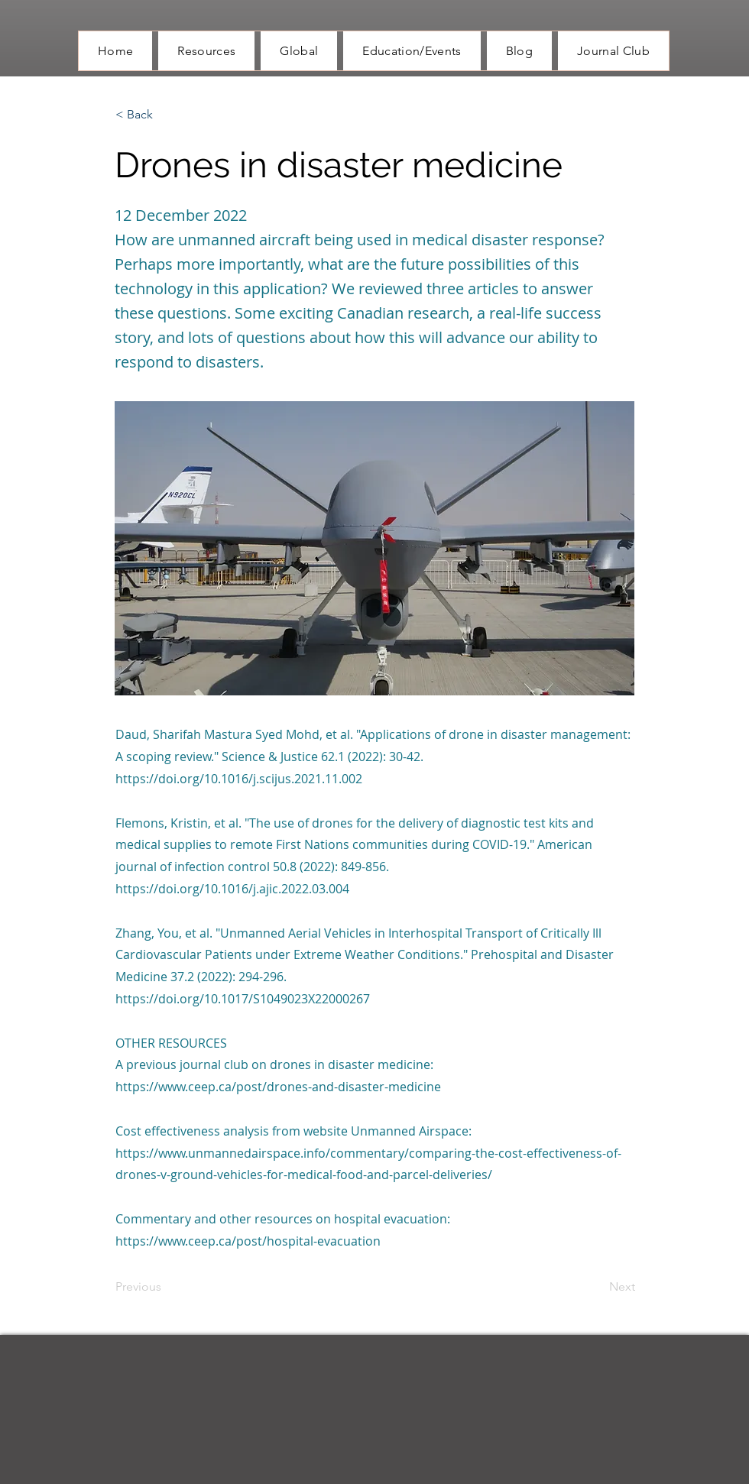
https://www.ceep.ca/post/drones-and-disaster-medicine (278, 1086)
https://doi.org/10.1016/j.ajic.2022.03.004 (232, 888)
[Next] (597, 1287)
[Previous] (165, 1287)
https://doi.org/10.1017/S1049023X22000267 (242, 998)
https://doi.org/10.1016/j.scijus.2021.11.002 (238, 778)
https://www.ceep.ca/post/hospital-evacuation (248, 1241)
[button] (165, 114)
